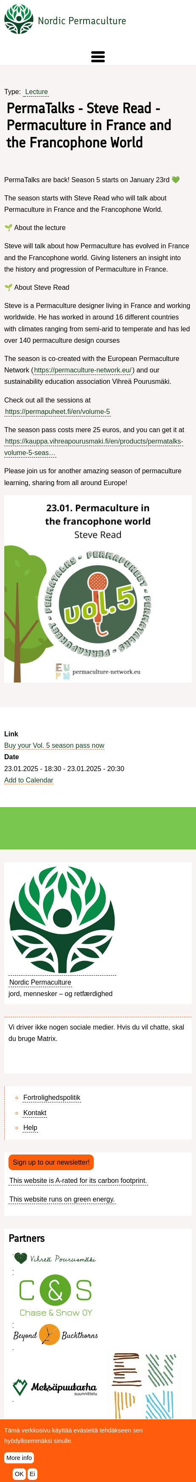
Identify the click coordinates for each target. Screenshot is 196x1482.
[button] (98, 56)
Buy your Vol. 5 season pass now (54, 745)
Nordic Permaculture (82, 20)
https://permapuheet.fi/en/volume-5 (57, 411)
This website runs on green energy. (62, 1199)
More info (19, 1463)
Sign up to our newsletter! (51, 1162)
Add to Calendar (28, 780)
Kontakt (34, 1112)
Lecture (36, 91)
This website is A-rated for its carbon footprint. (78, 1180)
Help (30, 1127)
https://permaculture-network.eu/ (82, 370)
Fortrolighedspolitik (51, 1097)
